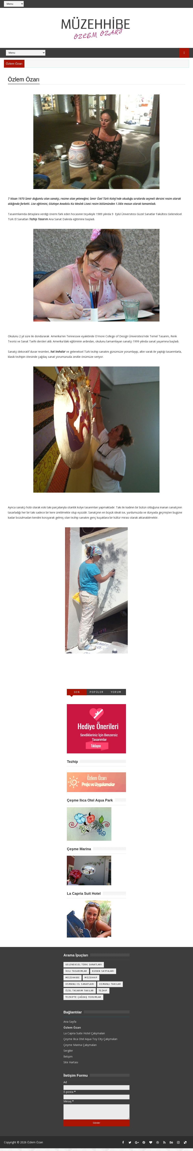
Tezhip (103, 993)
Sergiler (68, 1053)
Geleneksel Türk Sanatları (83, 967)
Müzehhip (91, 980)
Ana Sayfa (69, 1024)
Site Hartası (70, 1065)
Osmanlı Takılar (110, 986)
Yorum (116, 694)
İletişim (68, 1059)
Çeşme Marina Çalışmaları (80, 1047)
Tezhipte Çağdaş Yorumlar (83, 999)
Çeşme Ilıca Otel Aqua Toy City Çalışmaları (90, 1042)
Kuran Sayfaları (103, 973)
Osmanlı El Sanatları (79, 986)
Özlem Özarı (72, 1030)
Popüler (96, 694)
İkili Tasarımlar (76, 973)
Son (77, 694)
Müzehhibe (72, 980)
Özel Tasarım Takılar (79, 993)
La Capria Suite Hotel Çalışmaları (84, 1036)
